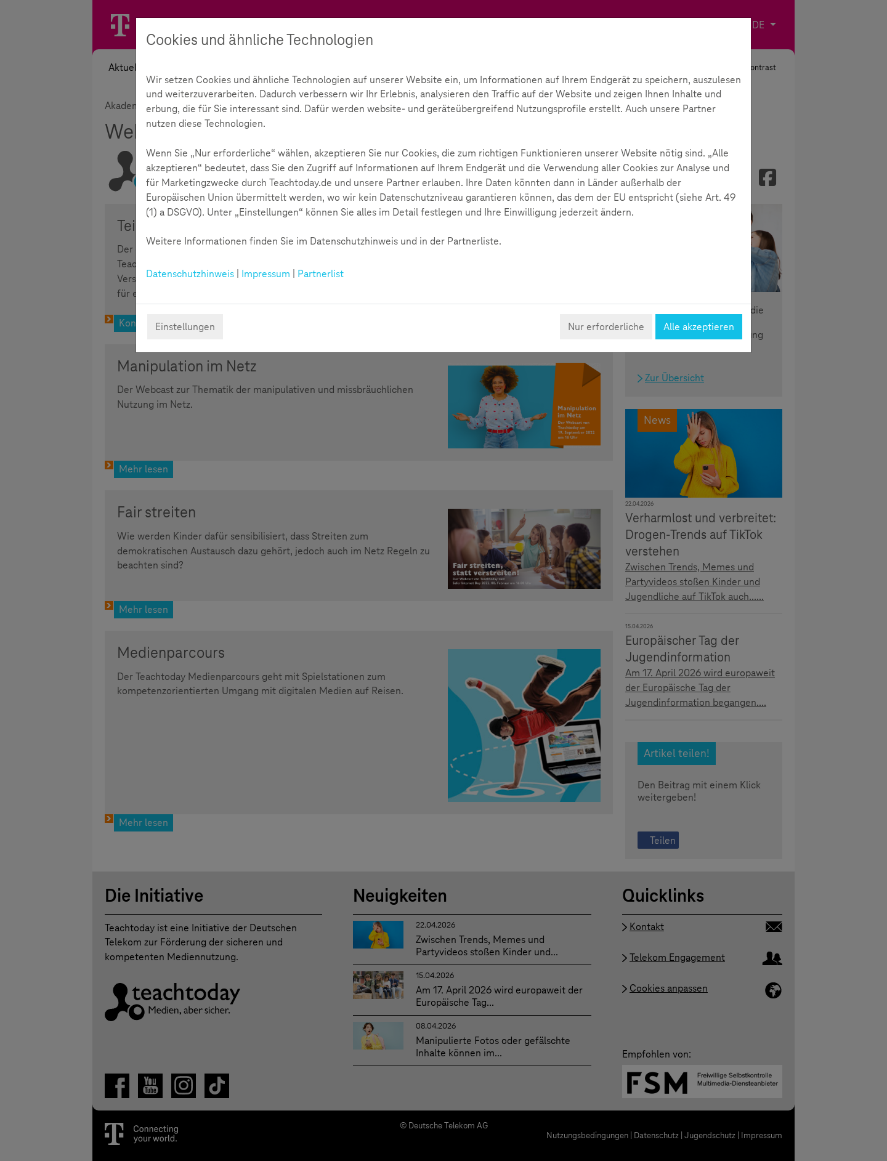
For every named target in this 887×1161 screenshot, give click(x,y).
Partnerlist (321, 273)
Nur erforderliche (606, 326)
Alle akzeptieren (698, 326)
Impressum (265, 273)
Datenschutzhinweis (190, 273)
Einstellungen (185, 326)
